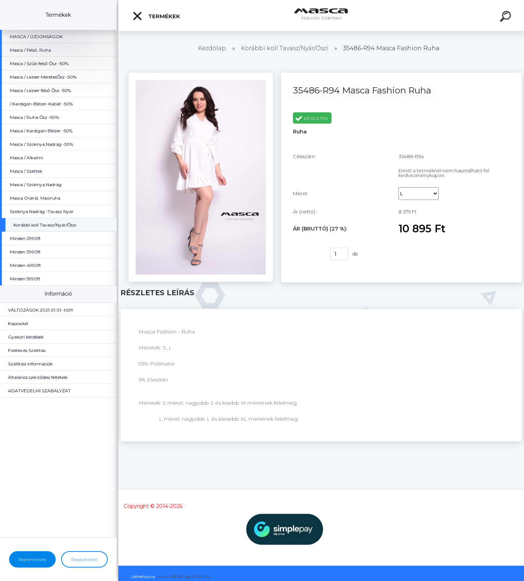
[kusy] (339, 254)
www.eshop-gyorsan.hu (183, 576)
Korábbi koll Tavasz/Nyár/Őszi (285, 48)
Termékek (156, 16)
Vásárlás (307, 254)
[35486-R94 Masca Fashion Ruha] (200, 75)
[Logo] (321, 15)
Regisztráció (84, 559)
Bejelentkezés (32, 559)
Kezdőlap (212, 48)
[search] (506, 17)
